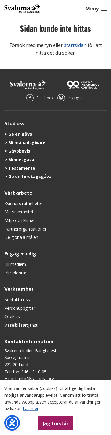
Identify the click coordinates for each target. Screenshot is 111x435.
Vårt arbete (18, 193)
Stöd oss (14, 123)
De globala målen (21, 237)
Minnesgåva (21, 159)
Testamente (21, 168)
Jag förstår (56, 423)
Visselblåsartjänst (21, 325)
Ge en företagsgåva (30, 176)
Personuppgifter (19, 308)
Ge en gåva (20, 134)
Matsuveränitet (18, 212)
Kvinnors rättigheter (23, 203)
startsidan (75, 45)
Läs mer (30, 408)
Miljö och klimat (19, 220)
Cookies (12, 316)
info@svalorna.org (36, 378)
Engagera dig (20, 253)
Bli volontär (15, 273)
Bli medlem (15, 264)
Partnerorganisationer (25, 229)
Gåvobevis (19, 151)
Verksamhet (19, 289)
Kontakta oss (17, 299)
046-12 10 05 (33, 371)
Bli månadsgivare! (27, 142)
